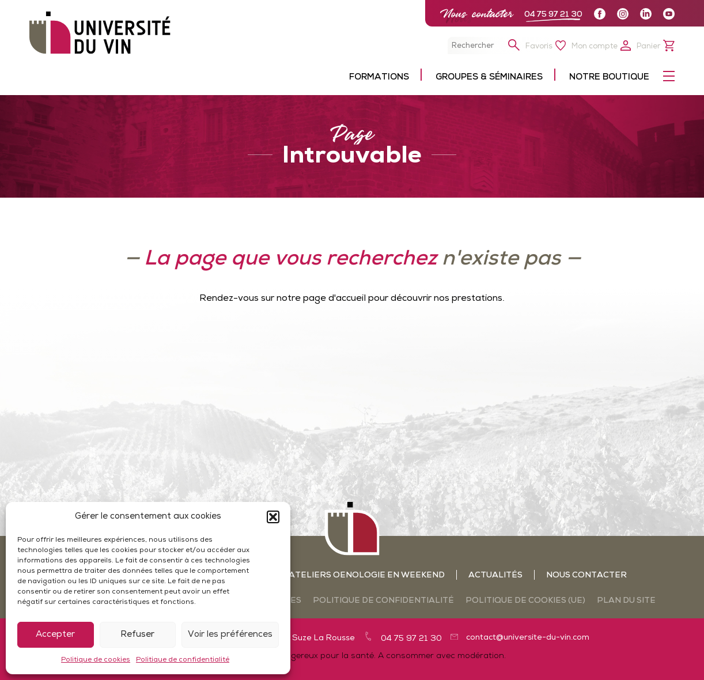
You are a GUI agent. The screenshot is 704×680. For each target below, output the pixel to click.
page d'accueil (334, 298)
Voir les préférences (230, 634)
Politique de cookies (95, 659)
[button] (273, 517)
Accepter (55, 634)
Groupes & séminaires (489, 77)
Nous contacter (476, 13)
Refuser (137, 634)
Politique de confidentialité (182, 659)
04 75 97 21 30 (553, 14)
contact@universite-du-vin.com (527, 637)
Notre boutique (609, 77)
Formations (379, 77)
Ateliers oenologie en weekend (367, 575)
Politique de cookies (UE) (525, 600)
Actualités (495, 575)
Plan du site (626, 600)
